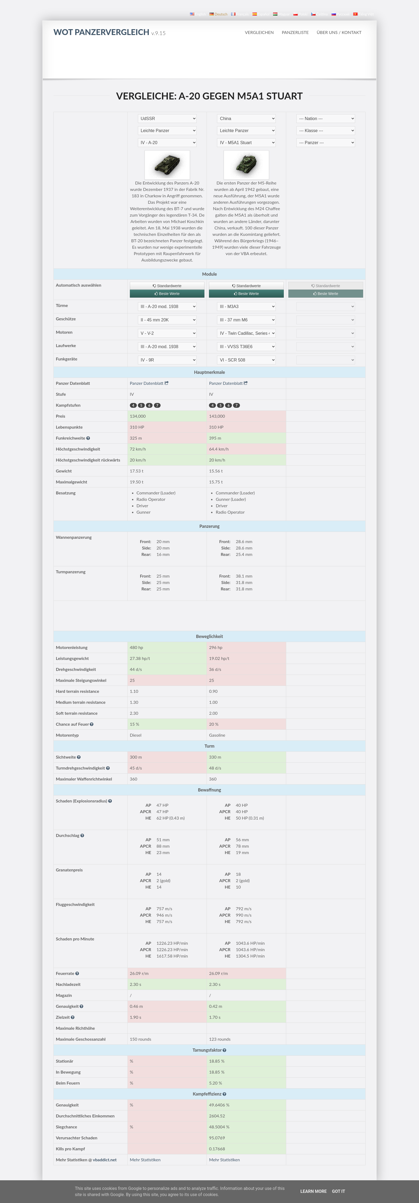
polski (300, 14)
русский (341, 14)
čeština (319, 14)
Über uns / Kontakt (339, 32)
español (261, 14)
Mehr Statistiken (145, 1159)
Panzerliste (295, 32)
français (240, 14)
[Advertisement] (209, 57)
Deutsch (218, 14)
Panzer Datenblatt (149, 383)
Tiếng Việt (363, 14)
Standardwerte (167, 286)
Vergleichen (259, 32)
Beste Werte (167, 293)
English (198, 14)
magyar (281, 14)
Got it (338, 1191)
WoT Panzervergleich (109, 32)
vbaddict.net (105, 1159)
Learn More (313, 1191)
